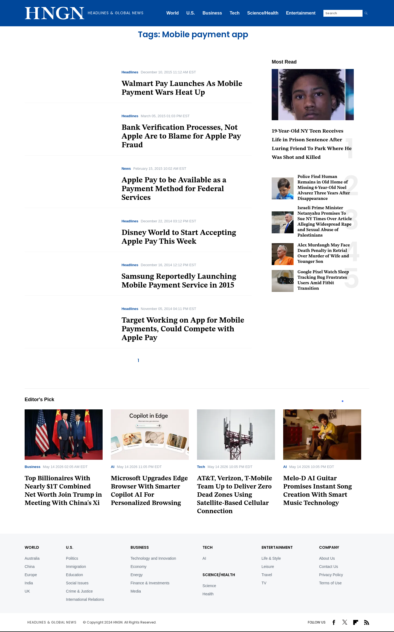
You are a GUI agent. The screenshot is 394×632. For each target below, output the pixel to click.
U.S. (190, 13)
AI (112, 467)
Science (209, 586)
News (126, 168)
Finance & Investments (150, 583)
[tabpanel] (68, 459)
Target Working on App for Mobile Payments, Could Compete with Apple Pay (182, 329)
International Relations (85, 599)
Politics (72, 558)
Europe (31, 575)
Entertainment (300, 13)
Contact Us (328, 566)
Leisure (268, 566)
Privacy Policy (331, 575)
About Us (327, 558)
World (172, 13)
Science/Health (263, 13)
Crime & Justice (79, 591)
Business (212, 13)
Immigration (76, 566)
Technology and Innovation (153, 558)
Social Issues (77, 583)
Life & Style (271, 558)
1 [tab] (342, 401)
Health (207, 594)
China (30, 566)
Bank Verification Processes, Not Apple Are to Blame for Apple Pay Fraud (181, 136)
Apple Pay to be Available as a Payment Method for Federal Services (173, 189)
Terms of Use (330, 583)
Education (74, 575)
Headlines (129, 72)
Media (136, 591)
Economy (138, 566)
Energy (137, 575)
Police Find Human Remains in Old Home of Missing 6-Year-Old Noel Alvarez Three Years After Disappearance (323, 188)
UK (27, 591)
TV (264, 583)
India (29, 583)
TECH (207, 547)
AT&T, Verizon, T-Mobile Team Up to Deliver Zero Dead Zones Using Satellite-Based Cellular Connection (234, 495)
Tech (234, 13)
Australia (32, 558)
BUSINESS (140, 547)
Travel (267, 575)
